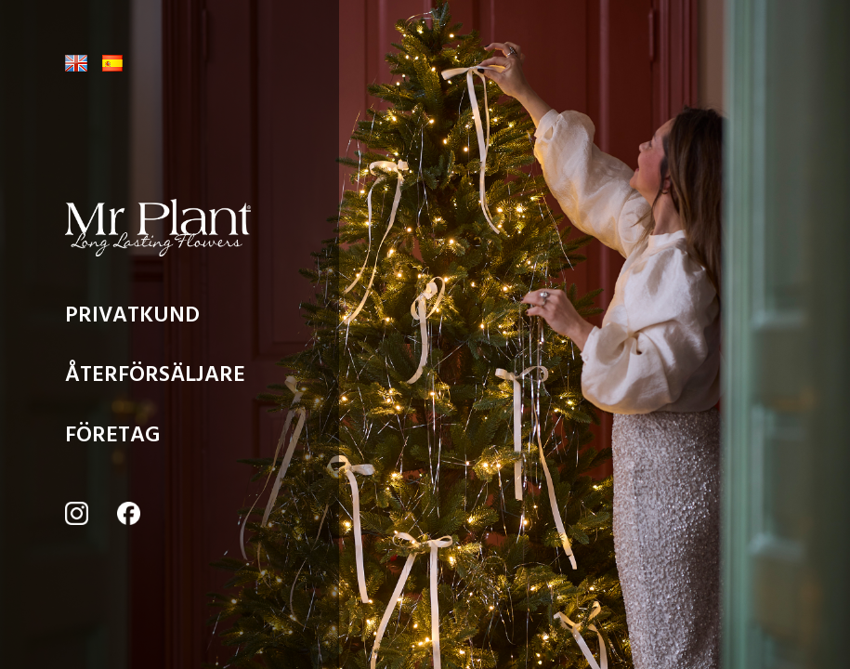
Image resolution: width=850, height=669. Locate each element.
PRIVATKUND (132, 320)
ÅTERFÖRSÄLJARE (155, 379)
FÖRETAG (112, 439)
